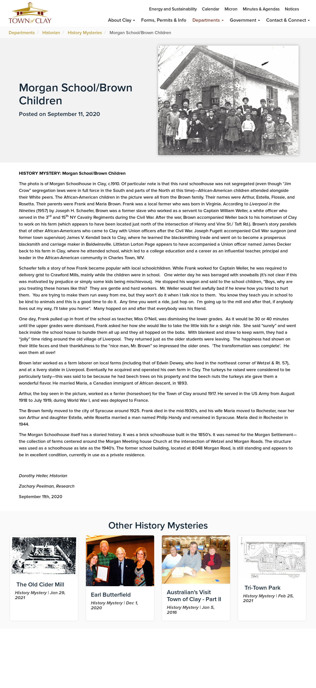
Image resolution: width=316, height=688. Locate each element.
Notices (292, 9)
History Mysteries (85, 32)
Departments (208, 20)
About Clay (121, 20)
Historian (51, 32)
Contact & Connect (288, 20)
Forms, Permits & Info (163, 20)
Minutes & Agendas (261, 9)
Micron (231, 9)
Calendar (210, 9)
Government (245, 20)
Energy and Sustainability (173, 9)
